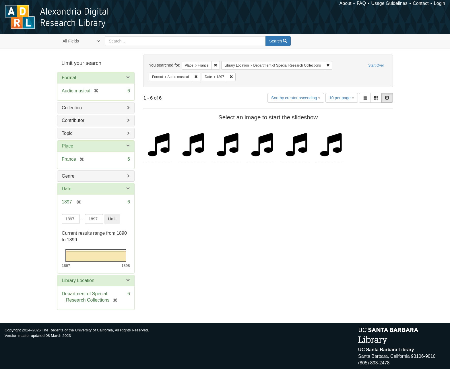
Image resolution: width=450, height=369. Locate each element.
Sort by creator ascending (295, 98)
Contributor (73, 120)
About (346, 3)
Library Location (78, 280)
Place (67, 145)
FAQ (361, 3)
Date (66, 188)
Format (69, 77)
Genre (68, 176)
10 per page (341, 98)
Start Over (376, 65)
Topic (67, 133)
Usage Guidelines (389, 3)
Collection (72, 107)
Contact (420, 3)
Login (439, 3)
